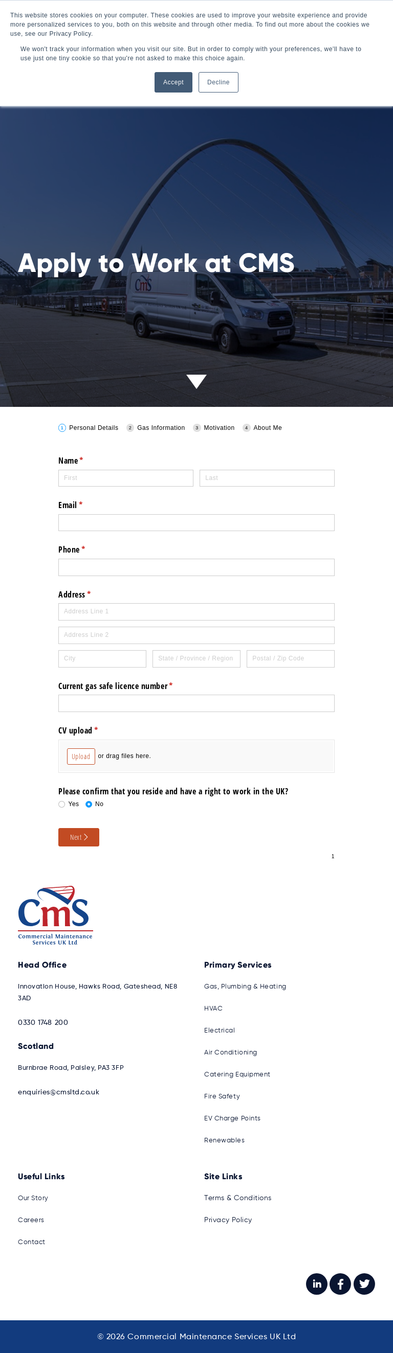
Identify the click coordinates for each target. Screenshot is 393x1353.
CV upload (92, 730)
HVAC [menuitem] (213, 1008)
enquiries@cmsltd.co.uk (56, 1092)
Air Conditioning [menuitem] (230, 1052)
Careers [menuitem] (31, 1220)
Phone (86, 549)
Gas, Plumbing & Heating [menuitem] (245, 986)
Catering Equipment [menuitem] (237, 1074)
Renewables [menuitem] (224, 1140)
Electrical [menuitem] (219, 1030)
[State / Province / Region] (196, 659)
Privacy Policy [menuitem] (227, 1220)
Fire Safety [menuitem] (222, 1096)
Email (85, 505)
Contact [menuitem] (32, 1242)
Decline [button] (218, 82)
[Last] (267, 478)
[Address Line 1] (196, 612)
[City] (102, 659)
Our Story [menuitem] (33, 1198)
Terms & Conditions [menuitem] (236, 1198)
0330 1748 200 (41, 1022)
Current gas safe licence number (130, 686)
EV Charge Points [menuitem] (232, 1118)
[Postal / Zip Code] (291, 659)
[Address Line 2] (196, 635)
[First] (125, 478)
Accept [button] (173, 82)
